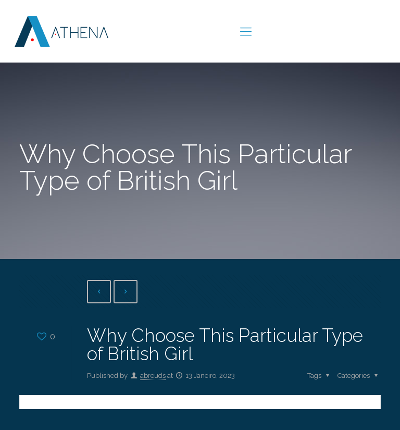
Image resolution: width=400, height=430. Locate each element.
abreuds (153, 375)
